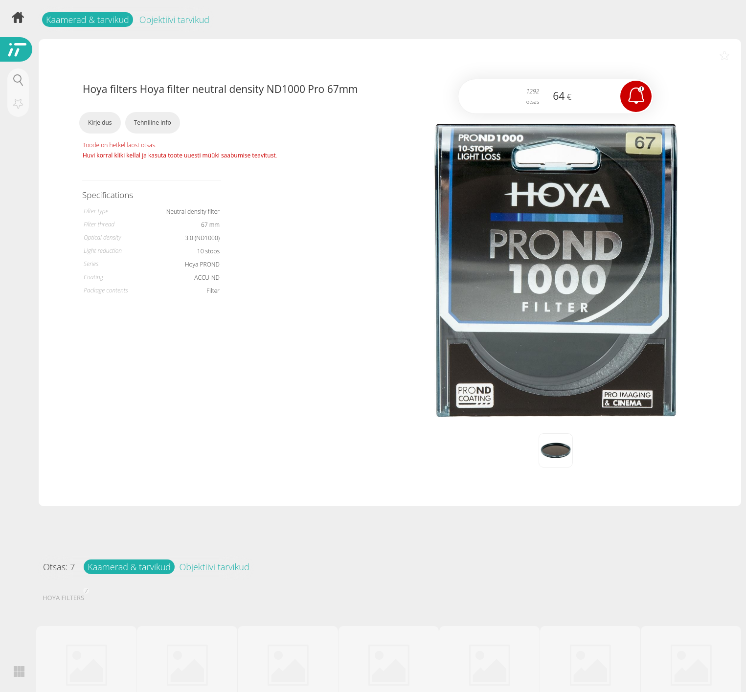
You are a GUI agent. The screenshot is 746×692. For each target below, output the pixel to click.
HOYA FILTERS (65, 596)
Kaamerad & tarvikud (87, 19)
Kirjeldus (100, 122)
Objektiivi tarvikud (174, 19)
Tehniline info (152, 122)
